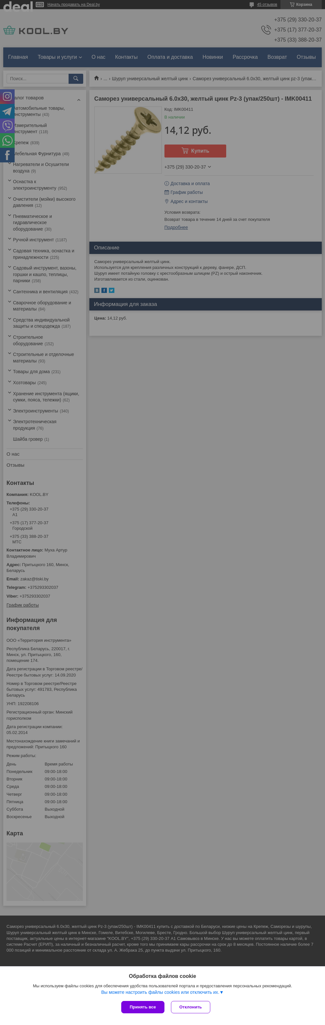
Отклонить (190, 1007)
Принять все (143, 1007)
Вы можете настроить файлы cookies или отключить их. (160, 992)
